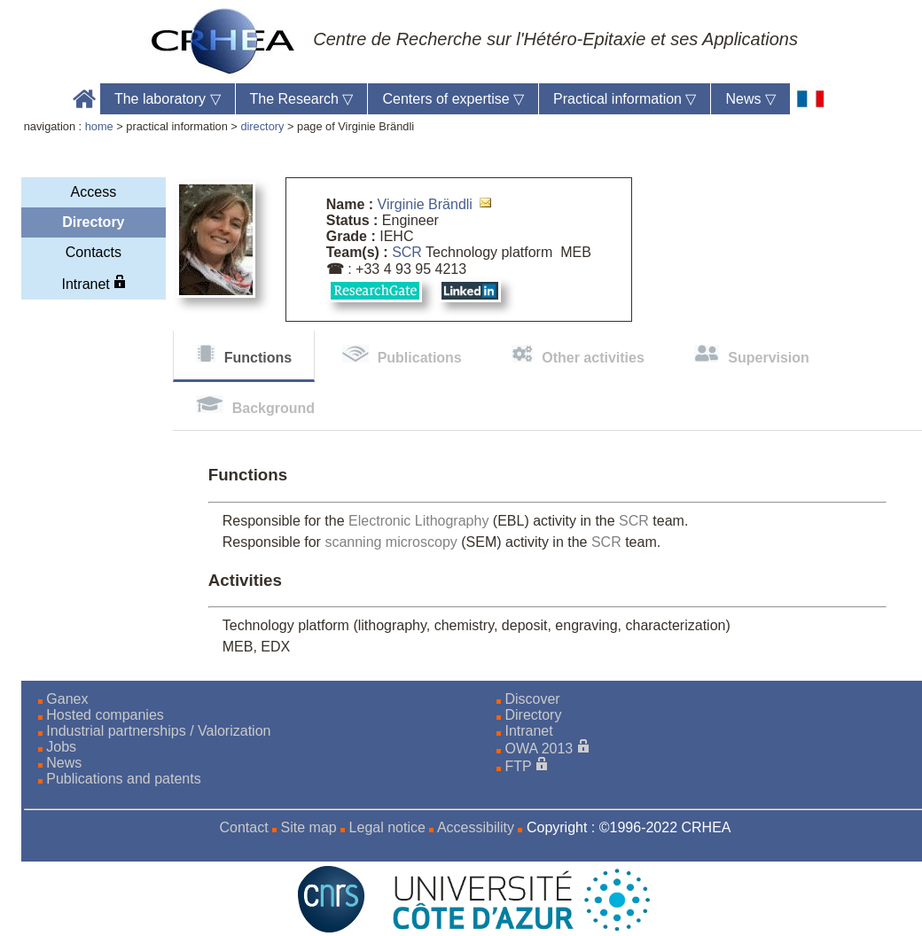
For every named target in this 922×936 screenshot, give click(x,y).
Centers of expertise (453, 98)
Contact (243, 827)
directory (262, 126)
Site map (309, 827)
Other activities (593, 357)
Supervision (768, 357)
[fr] (811, 98)
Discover (531, 698)
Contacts (93, 252)
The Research (302, 98)
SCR (407, 252)
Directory (93, 222)
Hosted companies (105, 714)
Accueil (84, 98)
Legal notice (387, 827)
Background (273, 408)
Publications (420, 357)
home (99, 126)
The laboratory (167, 98)
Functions (258, 357)
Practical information (624, 98)
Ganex (67, 698)
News (750, 98)
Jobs (61, 746)
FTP (517, 766)
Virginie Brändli (425, 204)
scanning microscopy (390, 542)
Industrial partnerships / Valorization (158, 730)
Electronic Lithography (418, 520)
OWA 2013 (538, 748)
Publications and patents (123, 778)
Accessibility (475, 827)
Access (94, 191)
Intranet (94, 283)
